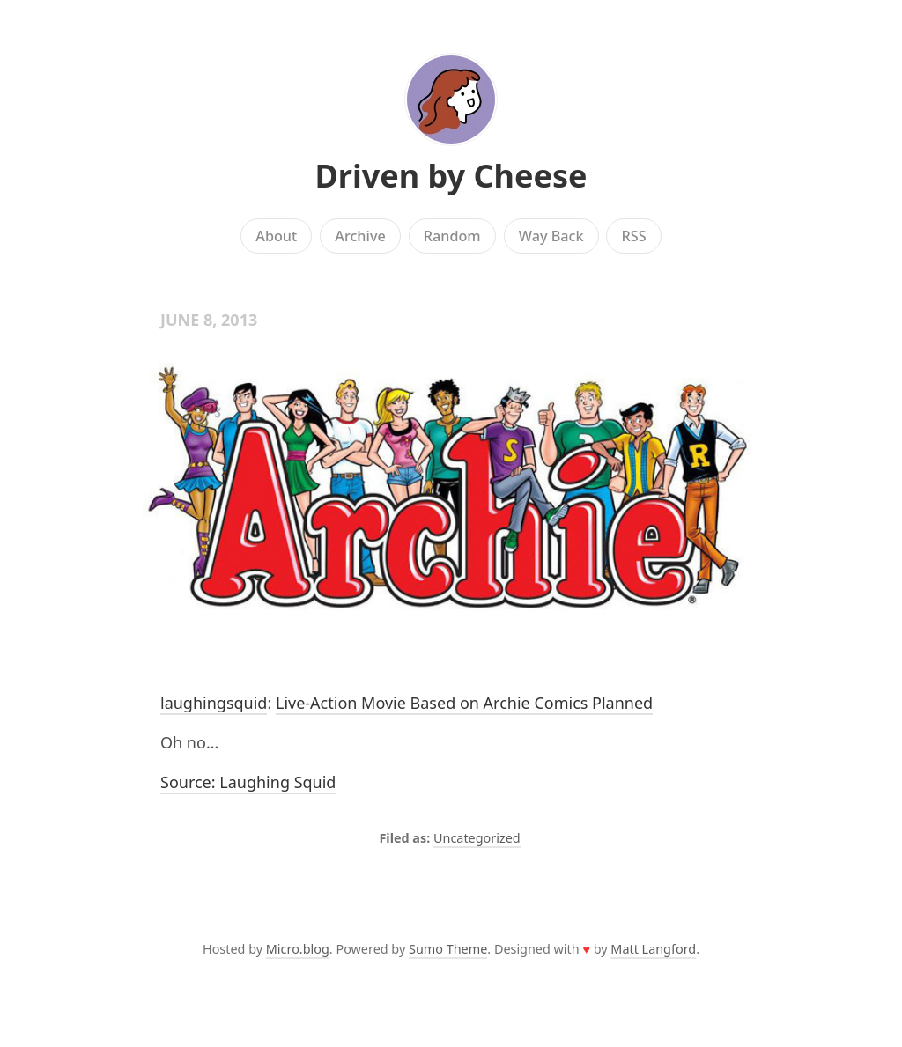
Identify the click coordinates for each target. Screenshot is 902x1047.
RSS (634, 236)
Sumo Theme (448, 948)
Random (452, 236)
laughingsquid (213, 702)
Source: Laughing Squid (248, 782)
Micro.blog (297, 948)
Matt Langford (653, 948)
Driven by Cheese (450, 175)
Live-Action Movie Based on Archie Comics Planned (464, 702)
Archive (360, 236)
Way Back (551, 236)
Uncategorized (477, 837)
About (276, 236)
